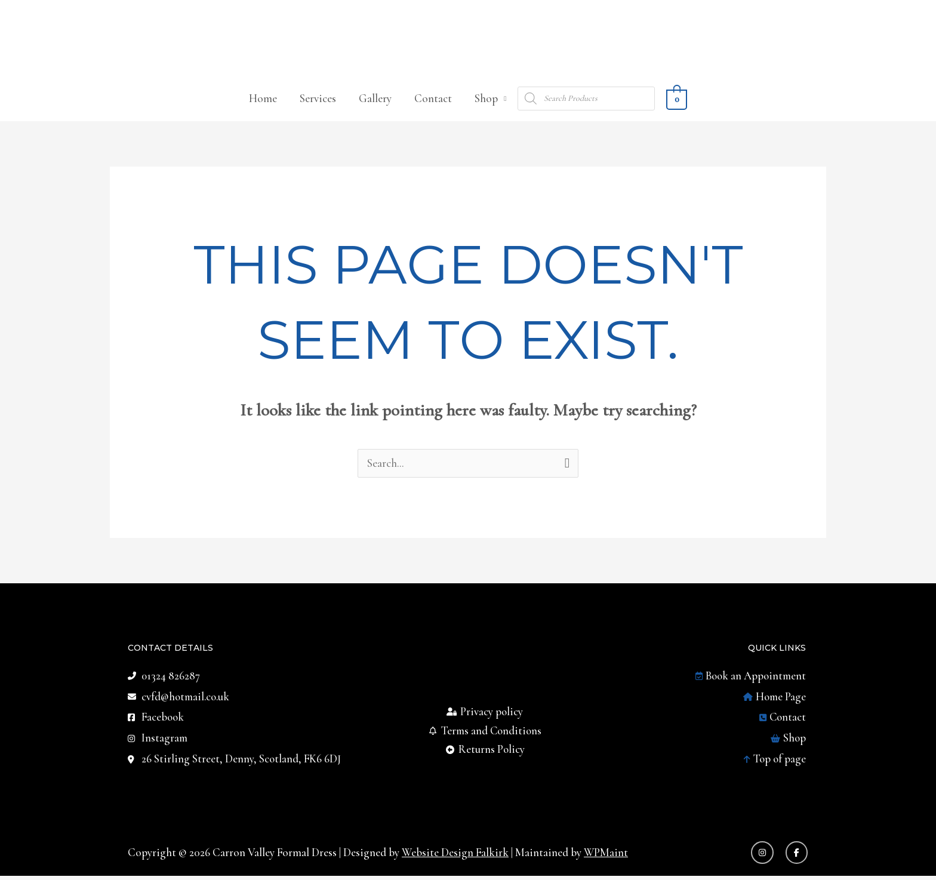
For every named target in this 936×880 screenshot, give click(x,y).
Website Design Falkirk (455, 856)
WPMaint (606, 856)
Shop (486, 100)
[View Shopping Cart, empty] (676, 100)
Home (263, 100)
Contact (433, 100)
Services (318, 100)
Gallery (375, 100)
